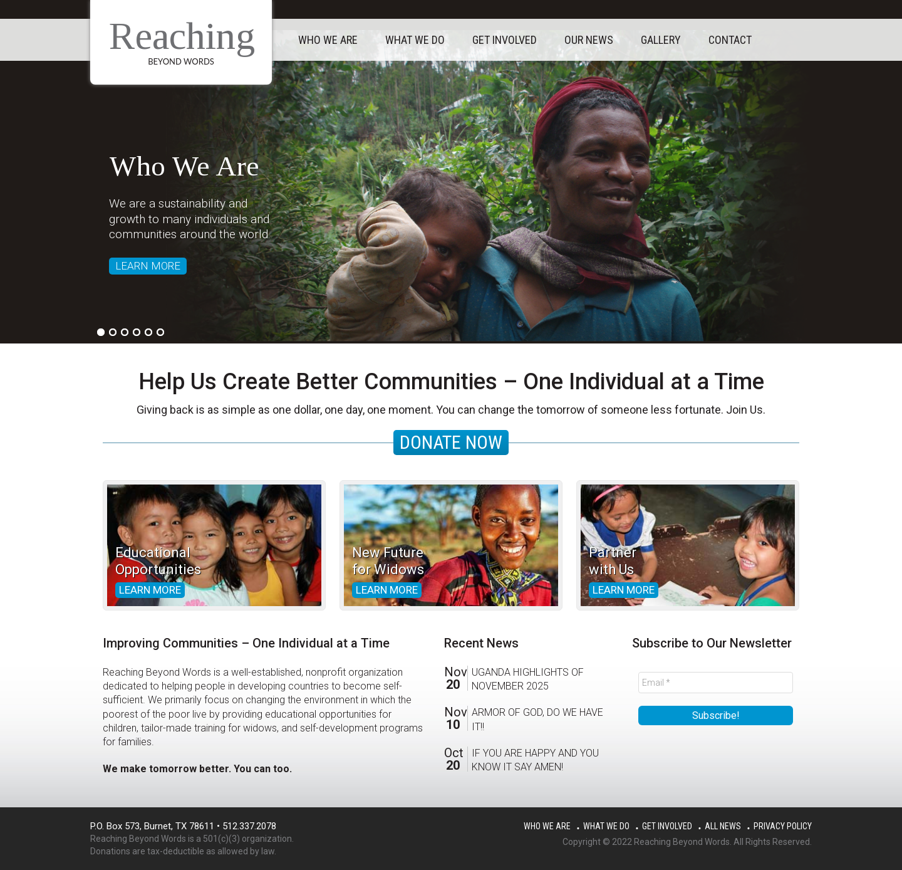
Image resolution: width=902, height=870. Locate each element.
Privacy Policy (783, 826)
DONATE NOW (451, 442)
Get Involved (667, 826)
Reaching (182, 35)
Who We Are (547, 826)
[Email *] (715, 682)
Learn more (150, 590)
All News (723, 826)
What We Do (606, 826)
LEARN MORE (147, 265)
